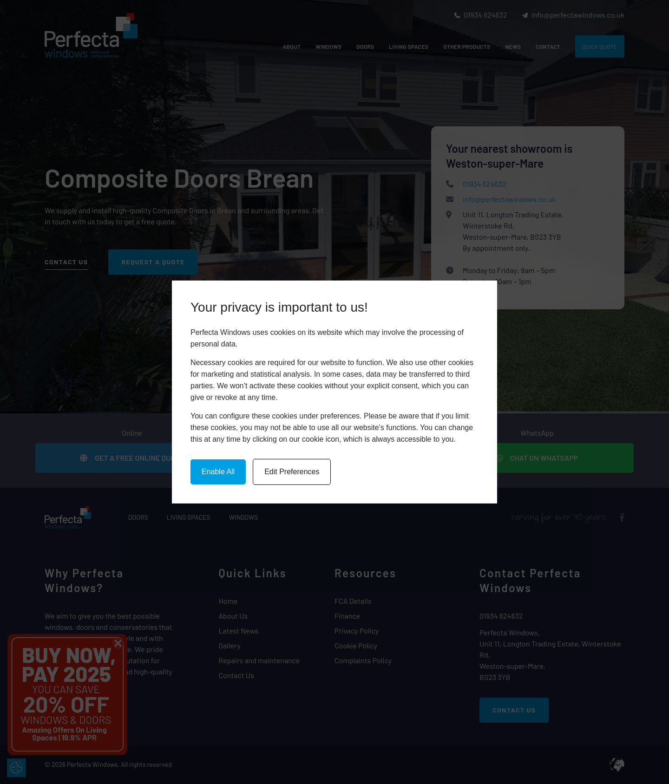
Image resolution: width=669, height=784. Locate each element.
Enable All (218, 472)
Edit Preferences (291, 472)
